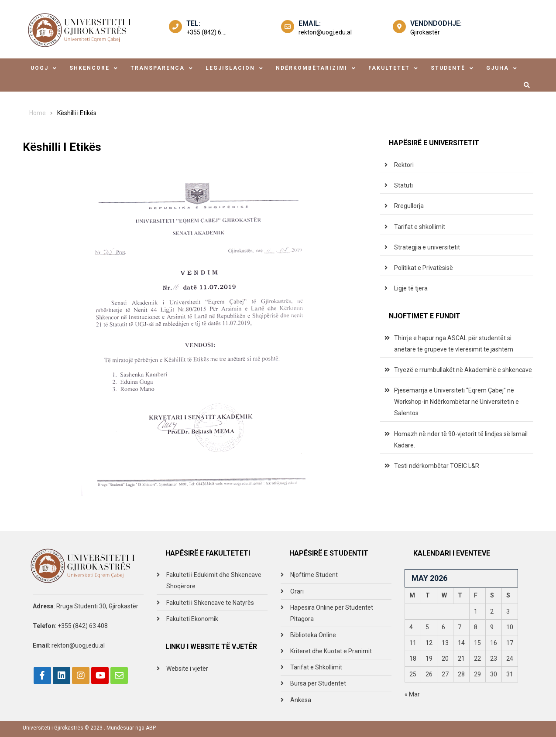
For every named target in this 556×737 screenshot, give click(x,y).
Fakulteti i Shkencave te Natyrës (210, 602)
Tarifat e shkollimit (419, 226)
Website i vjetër (187, 668)
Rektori (404, 164)
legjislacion (230, 68)
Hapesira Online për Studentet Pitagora (331, 613)
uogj (39, 68)
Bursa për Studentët (318, 683)
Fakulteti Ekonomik (192, 618)
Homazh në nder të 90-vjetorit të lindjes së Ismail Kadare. (461, 439)
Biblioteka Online (313, 634)
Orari (297, 591)
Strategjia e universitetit (427, 247)
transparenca (157, 68)
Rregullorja (409, 205)
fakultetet (389, 68)
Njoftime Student (314, 574)
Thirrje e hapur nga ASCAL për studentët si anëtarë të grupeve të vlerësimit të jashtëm (453, 343)
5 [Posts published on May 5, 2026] (427, 627)
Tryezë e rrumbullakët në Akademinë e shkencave (463, 369)
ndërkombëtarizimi (311, 68)
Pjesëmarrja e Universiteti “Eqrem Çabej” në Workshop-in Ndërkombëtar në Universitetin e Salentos (456, 401)
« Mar (412, 694)
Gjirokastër (425, 32)
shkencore (89, 68)
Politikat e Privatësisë (423, 267)
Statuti (403, 185)
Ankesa (300, 699)
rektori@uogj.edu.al (325, 32)
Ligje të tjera (411, 288)
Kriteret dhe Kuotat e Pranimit (331, 651)
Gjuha (497, 68)
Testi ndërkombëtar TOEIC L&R (436, 465)
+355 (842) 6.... (206, 32)
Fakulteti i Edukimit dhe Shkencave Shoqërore (213, 580)
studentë (448, 68)
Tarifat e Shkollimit (316, 667)
